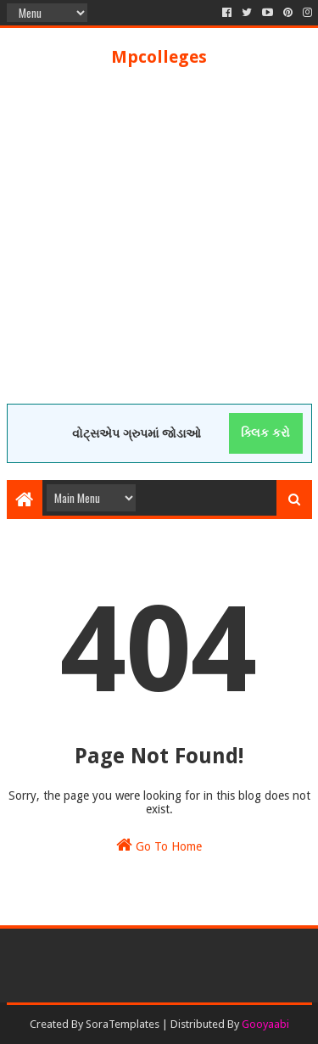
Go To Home (159, 844)
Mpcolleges (159, 57)
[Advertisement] (159, 245)
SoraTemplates (122, 1024)
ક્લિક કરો (265, 432)
